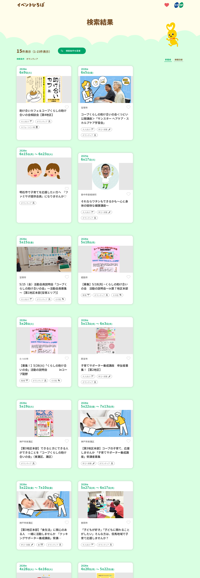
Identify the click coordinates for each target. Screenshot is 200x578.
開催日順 (178, 59)
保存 (63, 107)
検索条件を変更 (74, 50)
